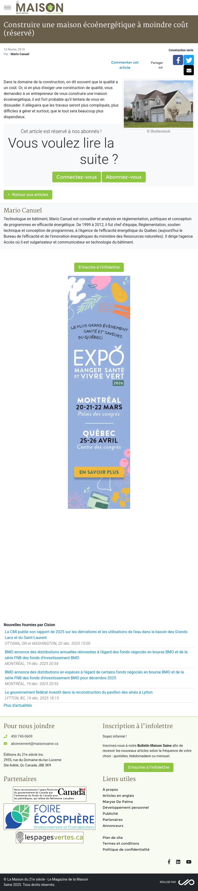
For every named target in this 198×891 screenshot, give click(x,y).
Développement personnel (126, 807)
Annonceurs (113, 826)
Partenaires (113, 819)
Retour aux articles (28, 194)
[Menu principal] (7, 7)
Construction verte (181, 50)
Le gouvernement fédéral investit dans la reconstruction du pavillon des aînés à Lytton (79, 692)
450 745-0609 (21, 736)
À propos (110, 789)
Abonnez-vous (124, 177)
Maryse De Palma (118, 801)
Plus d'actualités (18, 705)
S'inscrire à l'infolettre (99, 267)
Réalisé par (168, 882)
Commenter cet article (125, 65)
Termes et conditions (121, 843)
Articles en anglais (118, 795)
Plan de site (113, 837)
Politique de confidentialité (126, 849)
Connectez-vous (76, 177)
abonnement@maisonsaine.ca (34, 744)
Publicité (110, 813)
